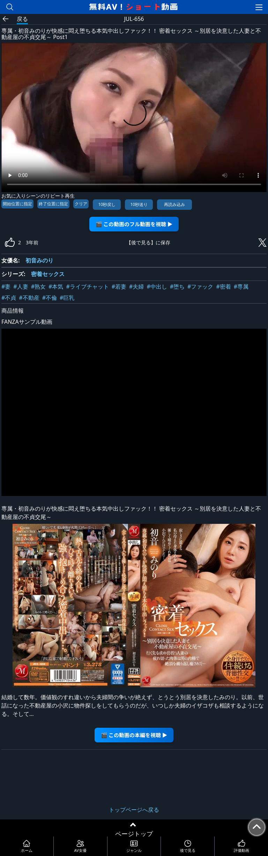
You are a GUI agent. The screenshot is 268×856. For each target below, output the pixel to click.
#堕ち (177, 286)
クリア (81, 204)
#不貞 (8, 297)
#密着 (223, 286)
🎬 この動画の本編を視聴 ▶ (134, 735)
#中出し (157, 286)
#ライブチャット (87, 286)
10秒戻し (107, 204)
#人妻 (20, 286)
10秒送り (139, 204)
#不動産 (29, 297)
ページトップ (134, 834)
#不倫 (49, 297)
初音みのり (39, 260)
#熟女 (38, 286)
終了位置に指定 (53, 204)
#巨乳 (67, 297)
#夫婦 (136, 286)
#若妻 (119, 286)
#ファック (200, 286)
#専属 (241, 286)
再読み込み (174, 204)
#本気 (56, 286)
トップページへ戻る (134, 809)
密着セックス (48, 274)
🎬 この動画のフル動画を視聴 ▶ (134, 224)
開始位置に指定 (17, 204)
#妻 (5, 286)
